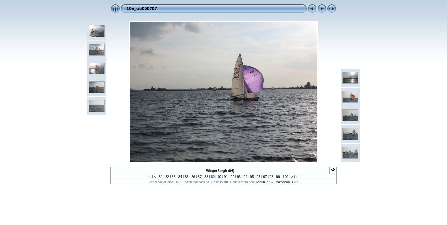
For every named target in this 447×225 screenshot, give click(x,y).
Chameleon (282, 181)
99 (278, 176)
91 (226, 176)
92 (232, 176)
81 (160, 176)
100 (285, 176)
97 (265, 176)
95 (252, 176)
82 (167, 176)
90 (219, 176)
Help (295, 181)
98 (271, 176)
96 (258, 176)
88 (206, 176)
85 (186, 176)
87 (200, 176)
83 (174, 176)
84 (180, 176)
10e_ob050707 (141, 8)
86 (193, 176)
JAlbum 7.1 (262, 181)
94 (245, 176)
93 (239, 176)
